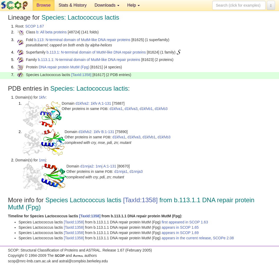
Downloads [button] (106, 5)
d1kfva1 (116, 109)
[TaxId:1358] (81, 75)
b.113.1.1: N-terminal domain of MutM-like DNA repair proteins (89, 60)
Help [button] (133, 5)
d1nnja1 (121, 171)
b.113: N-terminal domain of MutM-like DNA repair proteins (82, 40)
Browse (44, 5)
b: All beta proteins (51, 32)
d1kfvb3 (161, 109)
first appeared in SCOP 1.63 (185, 222)
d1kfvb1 (146, 109)
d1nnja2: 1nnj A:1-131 (98, 166)
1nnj (42, 160)
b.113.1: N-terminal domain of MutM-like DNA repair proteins (96, 52)
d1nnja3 (136, 171)
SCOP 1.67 (34, 26)
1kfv (42, 97)
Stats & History (72, 5)
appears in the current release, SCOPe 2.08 (198, 238)
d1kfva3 (130, 109)
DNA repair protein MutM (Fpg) (64, 67)
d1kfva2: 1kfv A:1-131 (93, 103)
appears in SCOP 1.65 (180, 227)
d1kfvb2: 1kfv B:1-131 (96, 132)
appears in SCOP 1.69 (180, 233)
